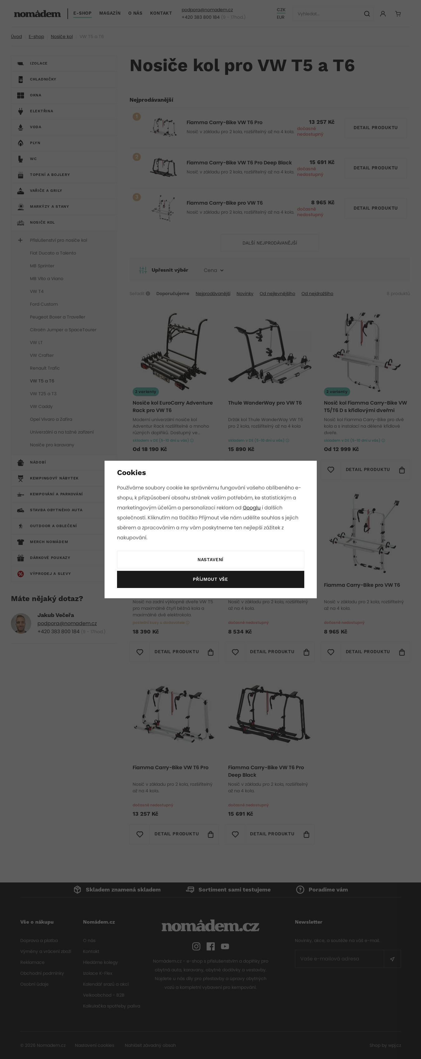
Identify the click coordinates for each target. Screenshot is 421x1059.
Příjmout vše (210, 579)
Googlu (253, 507)
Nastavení (210, 559)
